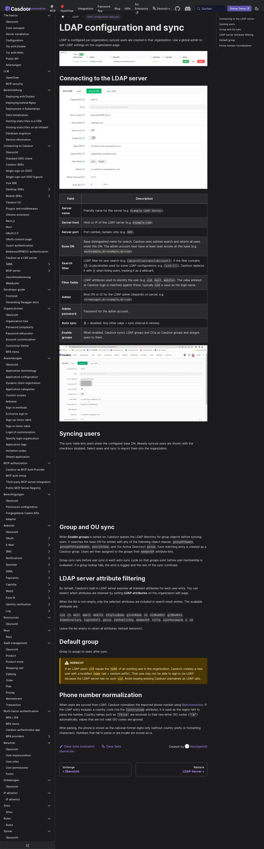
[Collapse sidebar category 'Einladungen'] (49, 780)
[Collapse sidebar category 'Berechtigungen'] (49, 494)
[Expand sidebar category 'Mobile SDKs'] (49, 196)
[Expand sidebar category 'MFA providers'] (49, 736)
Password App (104, 8)
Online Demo (239, 8)
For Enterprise (141, 8)
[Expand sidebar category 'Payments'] (49, 578)
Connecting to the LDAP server (236, 18)
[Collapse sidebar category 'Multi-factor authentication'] (49, 711)
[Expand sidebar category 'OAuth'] (49, 538)
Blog (117, 8)
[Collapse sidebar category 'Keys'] (49, 630)
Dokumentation (35, 8)
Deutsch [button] (160, 8)
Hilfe (128, 8)
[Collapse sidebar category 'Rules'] (49, 818)
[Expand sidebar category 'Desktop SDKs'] (49, 189)
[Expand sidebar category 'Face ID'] (49, 598)
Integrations (85, 8)
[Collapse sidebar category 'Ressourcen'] (49, 618)
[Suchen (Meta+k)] (210, 8)
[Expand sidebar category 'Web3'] (49, 591)
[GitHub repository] (177, 8)
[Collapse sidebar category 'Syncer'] (49, 831)
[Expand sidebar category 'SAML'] (49, 264)
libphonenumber (192, 705)
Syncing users (227, 24)
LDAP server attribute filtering (236, 34)
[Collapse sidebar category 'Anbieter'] (49, 526)
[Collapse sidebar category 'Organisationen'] (49, 308)
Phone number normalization (235, 45)
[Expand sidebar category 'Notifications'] (49, 558)
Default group (227, 40)
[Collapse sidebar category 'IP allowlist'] (49, 793)
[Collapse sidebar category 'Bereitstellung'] (49, 90)
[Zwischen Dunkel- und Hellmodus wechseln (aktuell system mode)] (257, 9)
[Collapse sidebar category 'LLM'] (49, 71)
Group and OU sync (230, 29)
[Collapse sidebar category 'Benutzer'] (49, 743)
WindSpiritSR (196, 746)
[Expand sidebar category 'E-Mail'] (49, 545)
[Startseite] (62, 17)
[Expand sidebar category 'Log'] (49, 611)
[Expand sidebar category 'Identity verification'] (49, 604)
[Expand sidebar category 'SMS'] (49, 551)
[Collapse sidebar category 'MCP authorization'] (49, 463)
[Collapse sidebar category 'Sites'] (49, 806)
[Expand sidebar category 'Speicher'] (49, 565)
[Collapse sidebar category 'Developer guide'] (49, 290)
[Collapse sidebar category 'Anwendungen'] (49, 358)
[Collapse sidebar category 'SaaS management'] (49, 643)
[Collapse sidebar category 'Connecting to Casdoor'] (49, 146)
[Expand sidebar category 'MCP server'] (49, 271)
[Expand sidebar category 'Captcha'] (49, 584)
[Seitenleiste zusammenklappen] (27, 845)
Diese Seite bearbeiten (77, 746)
